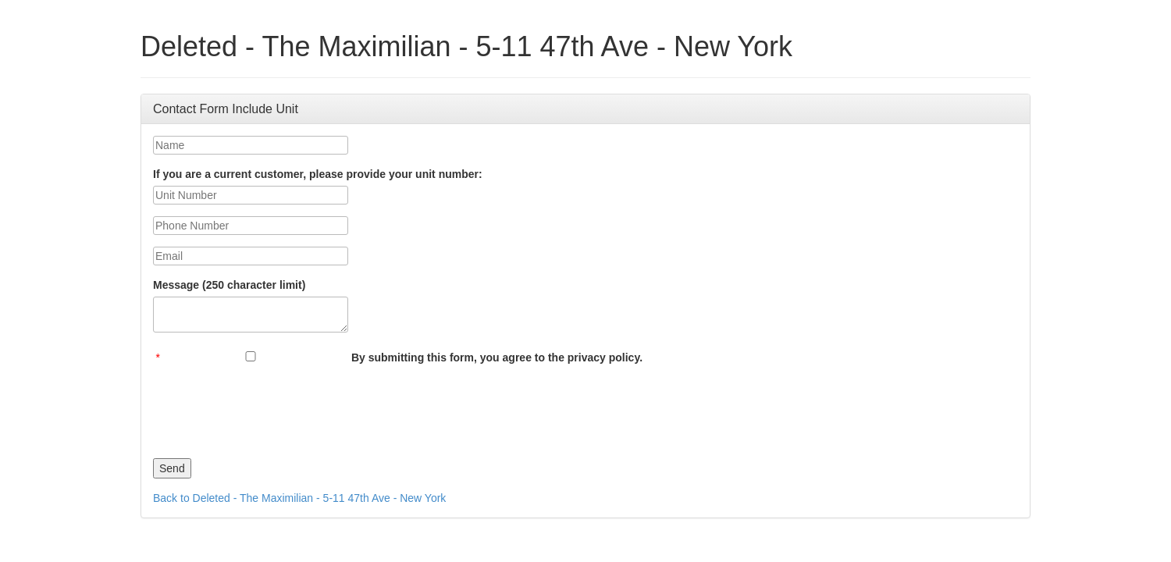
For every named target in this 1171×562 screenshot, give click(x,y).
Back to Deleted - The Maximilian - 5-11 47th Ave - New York (299, 498)
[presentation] (271, 407)
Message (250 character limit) (229, 285)
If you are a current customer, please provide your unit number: (317, 174)
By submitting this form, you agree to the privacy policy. (496, 357)
